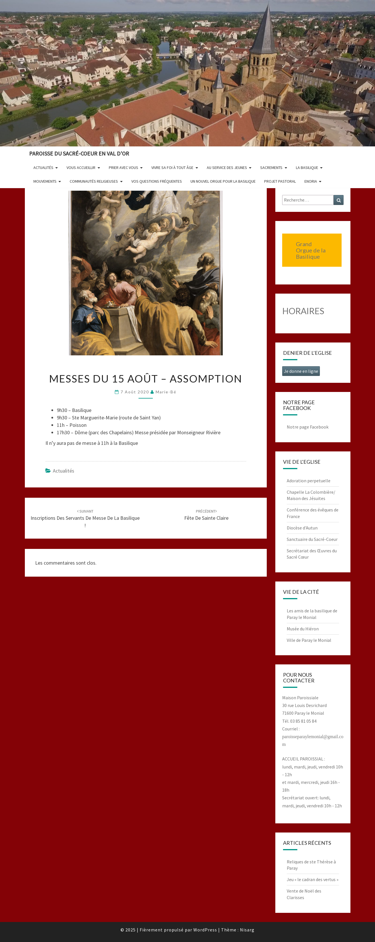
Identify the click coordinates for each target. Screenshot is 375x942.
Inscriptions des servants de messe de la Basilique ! (85, 519)
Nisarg (247, 930)
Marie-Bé (166, 391)
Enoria (310, 181)
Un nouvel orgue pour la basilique (223, 181)
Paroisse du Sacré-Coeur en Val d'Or (79, 153)
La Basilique (307, 167)
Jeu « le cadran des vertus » (312, 879)
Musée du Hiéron (303, 629)
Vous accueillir (81, 167)
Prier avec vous (123, 167)
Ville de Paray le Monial (309, 640)
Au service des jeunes (227, 167)
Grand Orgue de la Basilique (311, 250)
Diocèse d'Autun (302, 528)
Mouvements (45, 181)
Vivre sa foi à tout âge (172, 167)
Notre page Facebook (307, 427)
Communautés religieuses (94, 181)
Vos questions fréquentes (156, 181)
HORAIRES (303, 311)
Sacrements (271, 167)
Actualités (43, 167)
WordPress (205, 930)
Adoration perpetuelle (308, 480)
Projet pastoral (280, 181)
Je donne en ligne (301, 371)
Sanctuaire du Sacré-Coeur (312, 539)
